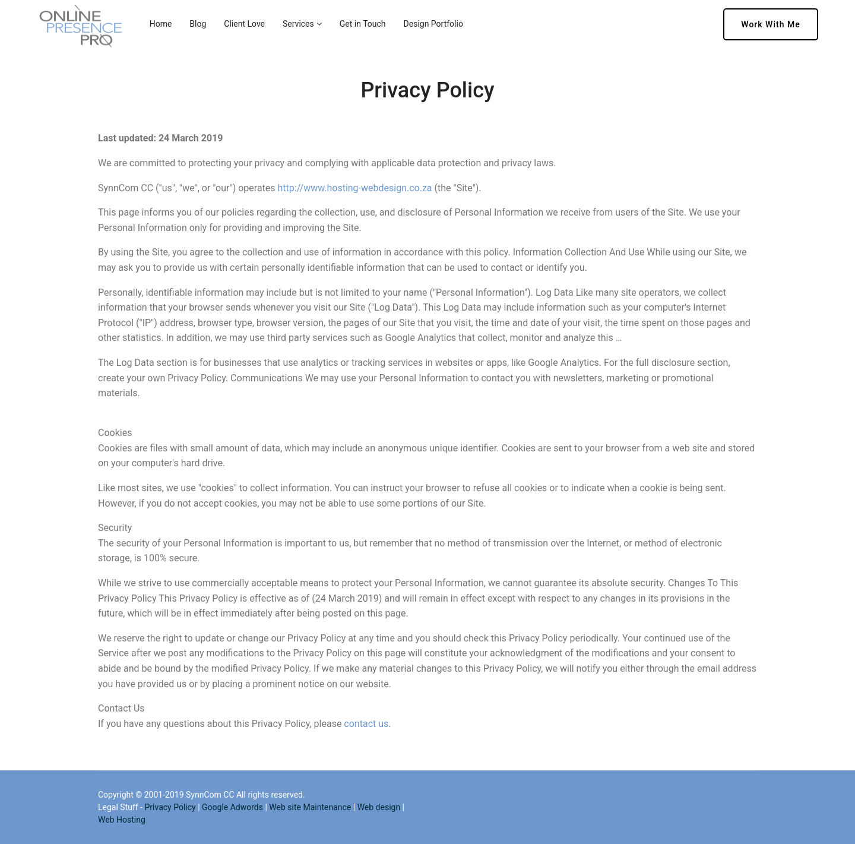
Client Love (244, 24)
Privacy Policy (169, 807)
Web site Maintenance (310, 807)
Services (298, 24)
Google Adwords (232, 807)
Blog (197, 24)
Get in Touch (363, 24)
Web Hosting (121, 819)
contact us (366, 723)
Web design (379, 807)
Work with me (770, 24)
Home (161, 24)
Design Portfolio (433, 24)
